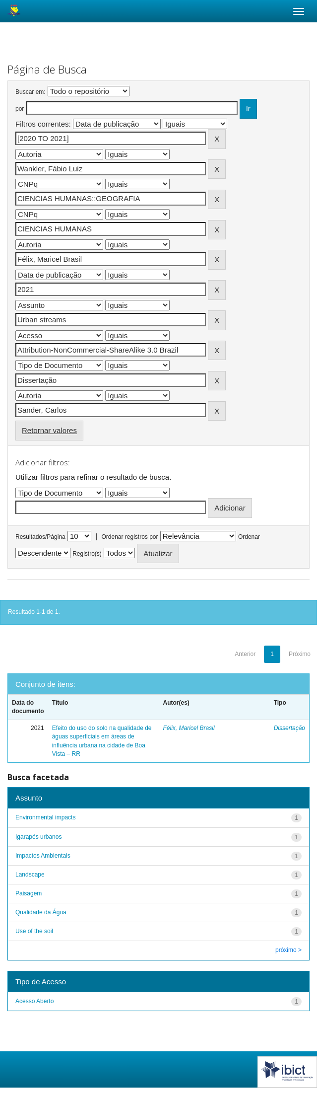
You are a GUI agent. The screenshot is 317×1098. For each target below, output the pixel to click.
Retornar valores (49, 430)
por (19, 108)
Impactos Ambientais (42, 855)
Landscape (30, 874)
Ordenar (249, 536)
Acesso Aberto (34, 1001)
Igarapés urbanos (38, 836)
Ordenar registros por (129, 536)
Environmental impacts (45, 817)
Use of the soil (34, 931)
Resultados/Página (40, 536)
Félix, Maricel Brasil (189, 728)
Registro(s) (87, 553)
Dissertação (289, 728)
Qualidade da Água (40, 912)
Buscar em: (30, 91)
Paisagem (28, 893)
